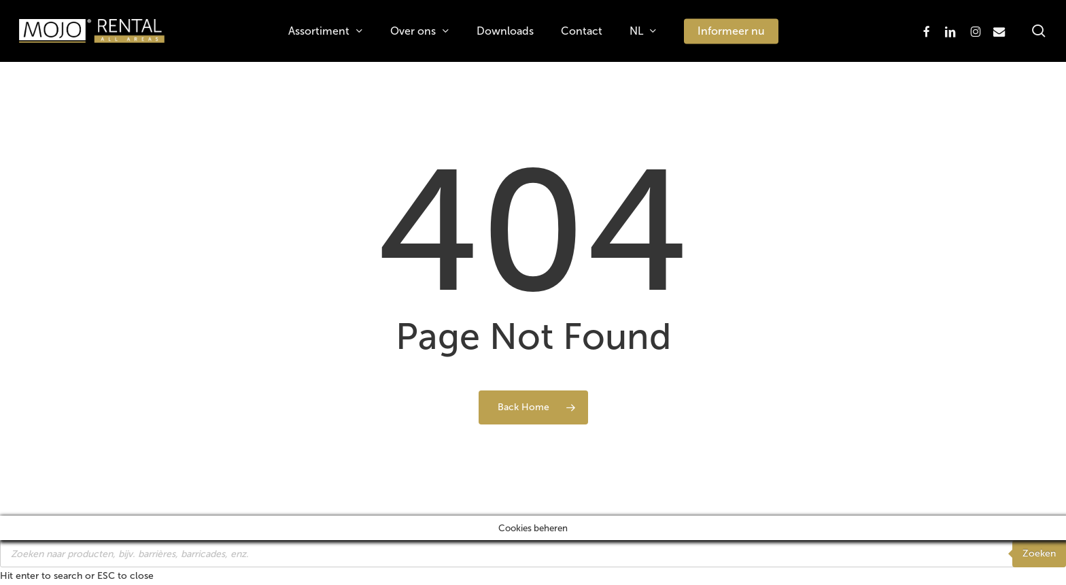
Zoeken (1039, 553)
